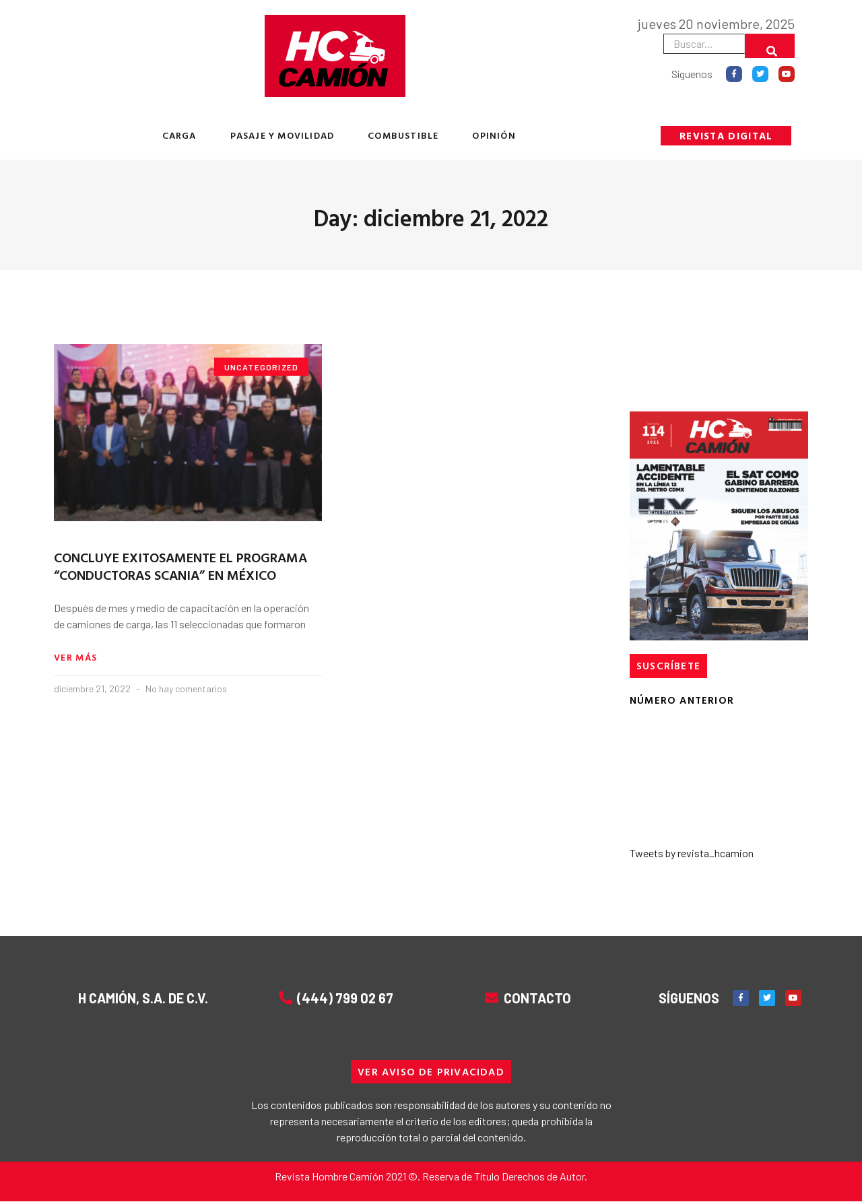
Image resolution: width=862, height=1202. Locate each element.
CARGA (179, 135)
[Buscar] (770, 46)
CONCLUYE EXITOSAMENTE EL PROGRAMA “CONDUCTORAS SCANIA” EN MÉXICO (180, 566)
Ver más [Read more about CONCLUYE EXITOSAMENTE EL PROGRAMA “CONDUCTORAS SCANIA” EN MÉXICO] (75, 658)
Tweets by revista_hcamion (692, 852)
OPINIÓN (493, 135)
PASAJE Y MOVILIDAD (282, 135)
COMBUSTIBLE (403, 135)
